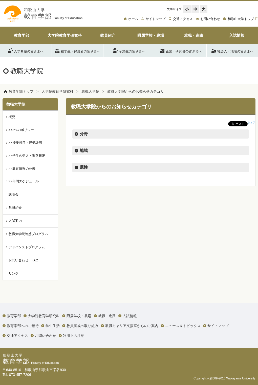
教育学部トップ (21, 91)
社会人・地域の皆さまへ (232, 50)
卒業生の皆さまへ (129, 50)
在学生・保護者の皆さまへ (77, 50)
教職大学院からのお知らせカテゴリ (135, 91)
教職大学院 (90, 91)
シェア (251, 122)
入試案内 (15, 221)
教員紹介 (15, 207)
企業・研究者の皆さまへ (181, 50)
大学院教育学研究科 (57, 91)
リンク (13, 273)
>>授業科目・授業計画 (25, 143)
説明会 (13, 194)
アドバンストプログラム (27, 247)
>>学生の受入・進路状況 (27, 156)
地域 (84, 150)
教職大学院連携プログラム (28, 234)
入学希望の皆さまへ (26, 50)
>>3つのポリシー (21, 130)
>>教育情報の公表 (22, 168)
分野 (84, 134)
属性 (84, 167)
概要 (12, 117)
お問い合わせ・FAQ (23, 260)
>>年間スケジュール (24, 181)
